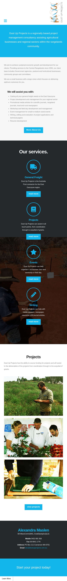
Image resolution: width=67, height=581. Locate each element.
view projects (33, 507)
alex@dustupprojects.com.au (36, 548)
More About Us (33, 130)
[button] (5, 21)
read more (33, 194)
